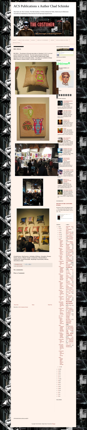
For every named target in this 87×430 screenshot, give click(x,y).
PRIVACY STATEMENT (42, 40)
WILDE (68, 346)
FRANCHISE (69, 255)
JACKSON (68, 273)
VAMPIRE (70, 341)
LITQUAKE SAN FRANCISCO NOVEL (61, 353)
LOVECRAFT (69, 277)
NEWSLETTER (16, 42)
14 (58, 373)
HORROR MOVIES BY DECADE (69, 270)
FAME (72, 251)
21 (58, 386)
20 (58, 384)
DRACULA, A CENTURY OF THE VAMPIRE (67, 180)
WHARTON (68, 345)
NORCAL (68, 282)
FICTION (68, 253)
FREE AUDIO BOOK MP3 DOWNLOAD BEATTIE (61, 285)
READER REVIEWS (69, 302)
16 (58, 376)
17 (58, 378)
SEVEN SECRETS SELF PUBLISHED (61, 292)
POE (69, 293)
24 (58, 392)
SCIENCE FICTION (68, 313)
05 (59, 228)
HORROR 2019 (66, 120)
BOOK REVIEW (69, 233)
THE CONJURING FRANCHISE (67, 139)
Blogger (53, 423)
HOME (14, 40)
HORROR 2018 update (67, 148)
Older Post (50, 304)
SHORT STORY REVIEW (68, 318)
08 (59, 232)
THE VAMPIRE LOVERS (68, 169)
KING (67, 276)
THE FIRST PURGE (67, 110)
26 (58, 396)
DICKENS (68, 247)
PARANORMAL (69, 288)
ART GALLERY (20, 266)
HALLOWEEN (69, 264)
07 (59, 230)
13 (58, 371)
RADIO (68, 300)
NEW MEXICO (69, 278)
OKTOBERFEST (69, 284)
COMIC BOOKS (69, 243)
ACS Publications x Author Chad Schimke (41, 6)
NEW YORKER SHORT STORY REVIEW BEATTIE (61, 328)
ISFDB (52, 40)
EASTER (68, 248)
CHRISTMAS (69, 236)
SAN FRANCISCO (69, 307)
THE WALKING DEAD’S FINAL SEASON (66, 159)
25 (58, 394)
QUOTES (68, 298)
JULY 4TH (68, 274)
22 (58, 388)
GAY (70, 256)
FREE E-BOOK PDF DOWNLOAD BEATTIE (61, 320)
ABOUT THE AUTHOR (23, 40)
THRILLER (71, 339)
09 (59, 234)
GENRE (67, 258)
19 (58, 382)
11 (58, 226)
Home (33, 304)
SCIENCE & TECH (69, 310)
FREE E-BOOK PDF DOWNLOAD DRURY (61, 251)
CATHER (70, 234)
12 (59, 366)
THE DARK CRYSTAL (67, 190)
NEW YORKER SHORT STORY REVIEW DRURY (61, 269)
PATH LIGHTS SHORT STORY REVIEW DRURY (61, 277)
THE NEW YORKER (69, 334)
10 (59, 236)
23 (58, 390)
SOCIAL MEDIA (69, 322)
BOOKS (33, 40)
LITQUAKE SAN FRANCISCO (61, 263)
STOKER (71, 327)
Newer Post (16, 304)
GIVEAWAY (68, 259)
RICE (70, 305)
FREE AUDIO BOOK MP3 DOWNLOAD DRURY (61, 243)
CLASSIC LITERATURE (69, 238)
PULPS (69, 297)
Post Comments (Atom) (23, 307)
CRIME (67, 245)
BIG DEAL (61, 316)
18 (58, 380)
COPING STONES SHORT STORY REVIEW (61, 335)
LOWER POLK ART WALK (61, 257)
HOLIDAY (68, 265)
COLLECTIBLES (69, 241)
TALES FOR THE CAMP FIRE (69, 330)
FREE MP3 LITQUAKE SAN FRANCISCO (61, 304)
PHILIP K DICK (69, 292)
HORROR (69, 267)
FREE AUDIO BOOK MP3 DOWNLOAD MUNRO (61, 361)
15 (58, 375)
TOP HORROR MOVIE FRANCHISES (68, 102)
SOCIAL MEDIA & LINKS (62, 40)
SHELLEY (68, 315)
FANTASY (70, 252)
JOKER (64, 128)
